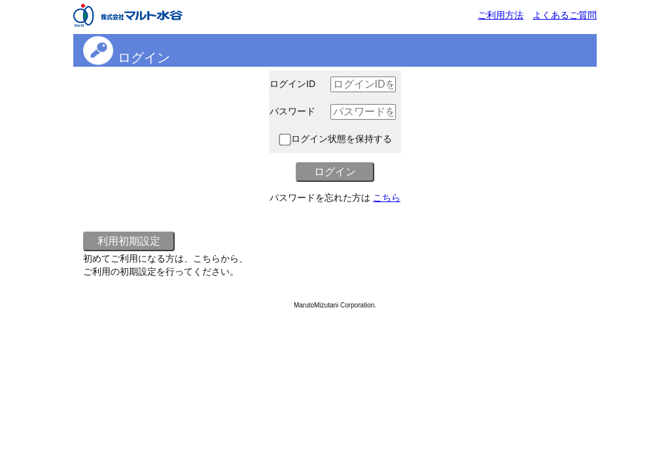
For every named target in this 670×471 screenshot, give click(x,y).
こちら (386, 197)
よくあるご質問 (565, 15)
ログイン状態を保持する (335, 138)
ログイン (144, 57)
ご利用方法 (500, 15)
